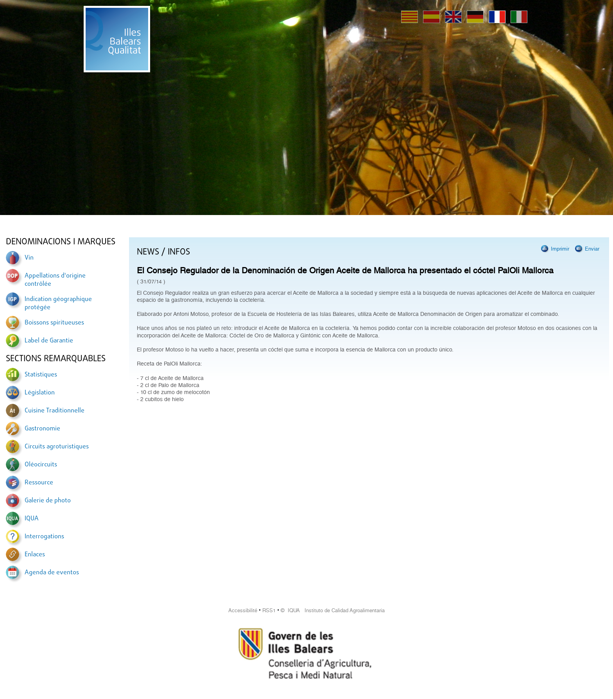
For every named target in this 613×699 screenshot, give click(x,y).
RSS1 (269, 610)
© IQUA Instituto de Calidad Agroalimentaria (333, 610)
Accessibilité (242, 610)
